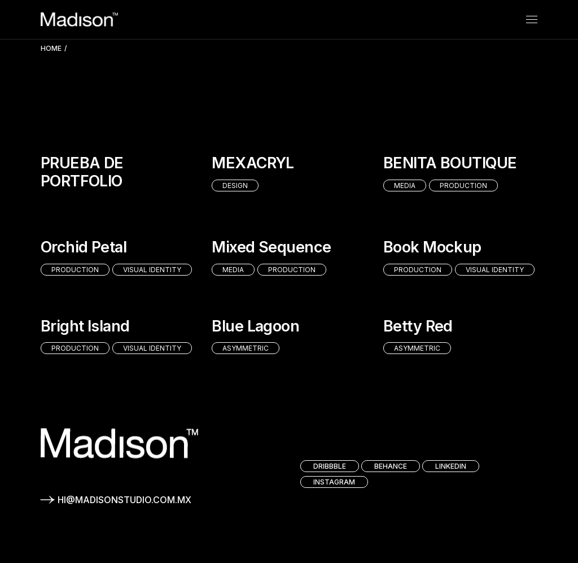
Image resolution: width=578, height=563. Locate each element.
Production (463, 185)
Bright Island (85, 326)
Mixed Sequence (271, 247)
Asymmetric (245, 348)
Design (235, 185)
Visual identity (152, 269)
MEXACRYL (253, 163)
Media (404, 185)
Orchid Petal (84, 247)
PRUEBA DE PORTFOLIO (82, 172)
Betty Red (418, 326)
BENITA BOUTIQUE (450, 163)
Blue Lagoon (255, 326)
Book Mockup (432, 247)
